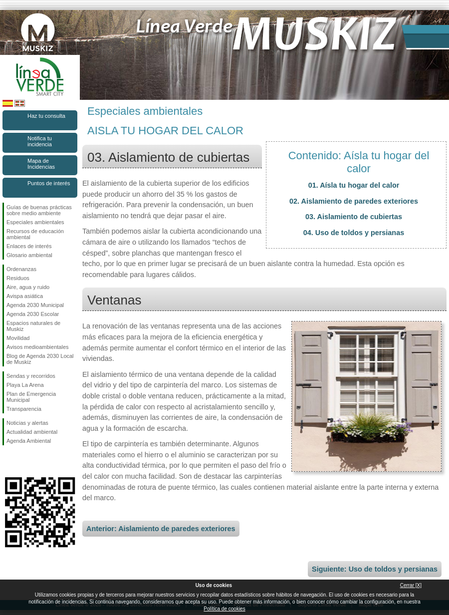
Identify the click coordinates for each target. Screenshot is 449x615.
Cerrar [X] (411, 585)
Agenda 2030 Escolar (32, 314)
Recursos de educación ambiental (35, 234)
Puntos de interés (48, 183)
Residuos (17, 278)
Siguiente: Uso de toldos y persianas (375, 569)
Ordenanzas (21, 269)
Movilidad (17, 338)
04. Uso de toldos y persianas (353, 233)
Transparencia (23, 409)
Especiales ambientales (35, 222)
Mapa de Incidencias (41, 164)
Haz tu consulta (46, 116)
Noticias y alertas (27, 423)
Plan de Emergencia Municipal (31, 397)
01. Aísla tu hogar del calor (354, 185)
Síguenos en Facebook (8, 461)
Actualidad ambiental (31, 432)
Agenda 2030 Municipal (35, 305)
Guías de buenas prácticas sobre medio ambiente (39, 210)
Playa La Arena (25, 385)
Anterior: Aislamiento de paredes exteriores (160, 529)
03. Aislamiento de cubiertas (353, 217)
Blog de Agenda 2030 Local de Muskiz (40, 359)
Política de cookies (224, 609)
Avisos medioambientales (37, 347)
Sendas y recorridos (30, 376)
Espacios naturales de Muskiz (33, 326)
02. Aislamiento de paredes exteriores (353, 201)
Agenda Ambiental (28, 441)
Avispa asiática (24, 296)
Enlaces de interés (29, 246)
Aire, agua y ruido (27, 287)
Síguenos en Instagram (25, 461)
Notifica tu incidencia (39, 141)
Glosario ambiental (29, 255)
